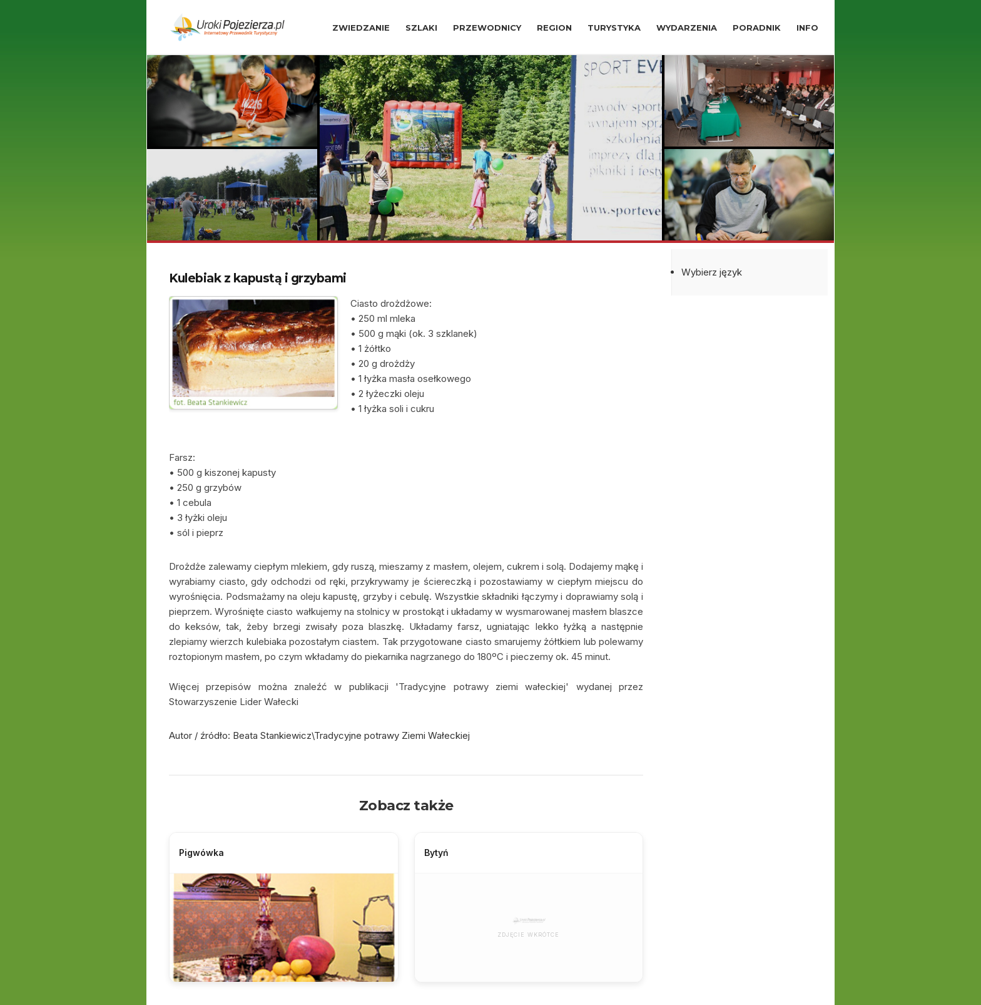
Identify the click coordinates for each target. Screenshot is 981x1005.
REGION (554, 28)
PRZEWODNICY (487, 28)
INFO (807, 28)
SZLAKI (421, 28)
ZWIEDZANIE (361, 28)
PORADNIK (757, 28)
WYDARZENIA (686, 28)
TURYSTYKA (614, 28)
